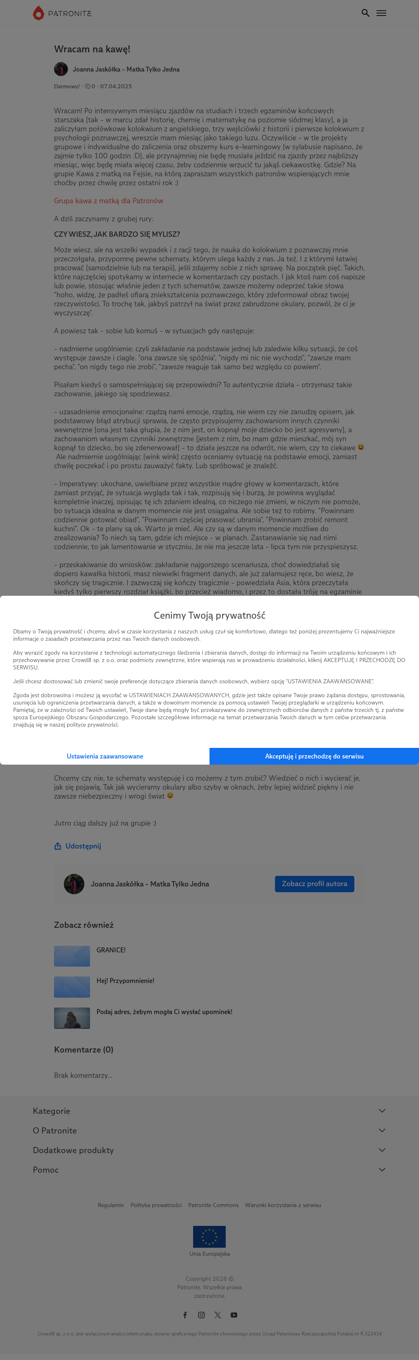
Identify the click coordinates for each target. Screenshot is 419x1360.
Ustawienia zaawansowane (105, 756)
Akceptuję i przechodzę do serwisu (314, 756)
